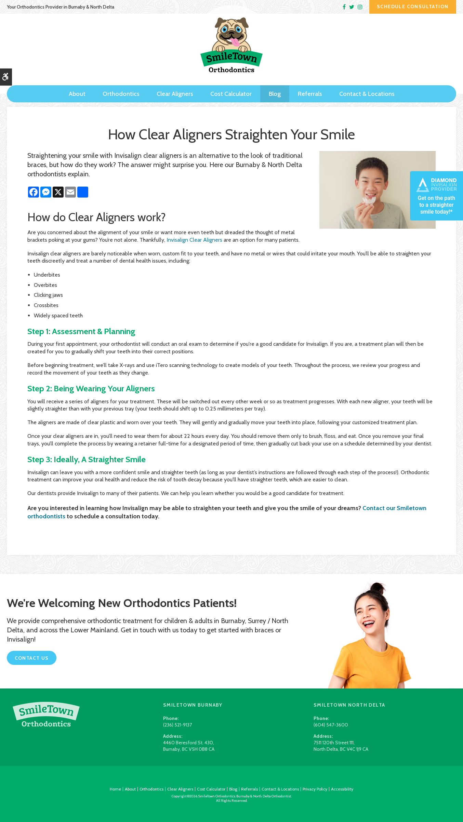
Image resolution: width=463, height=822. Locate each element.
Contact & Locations (367, 88)
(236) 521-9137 (177, 725)
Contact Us (32, 658)
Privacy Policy (315, 789)
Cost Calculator (231, 88)
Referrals (310, 88)
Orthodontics (121, 88)
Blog (275, 88)
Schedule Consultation (412, 6)
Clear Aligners (175, 88)
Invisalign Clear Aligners (194, 240)
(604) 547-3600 (331, 725)
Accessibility (342, 789)
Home (115, 789)
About (77, 88)
